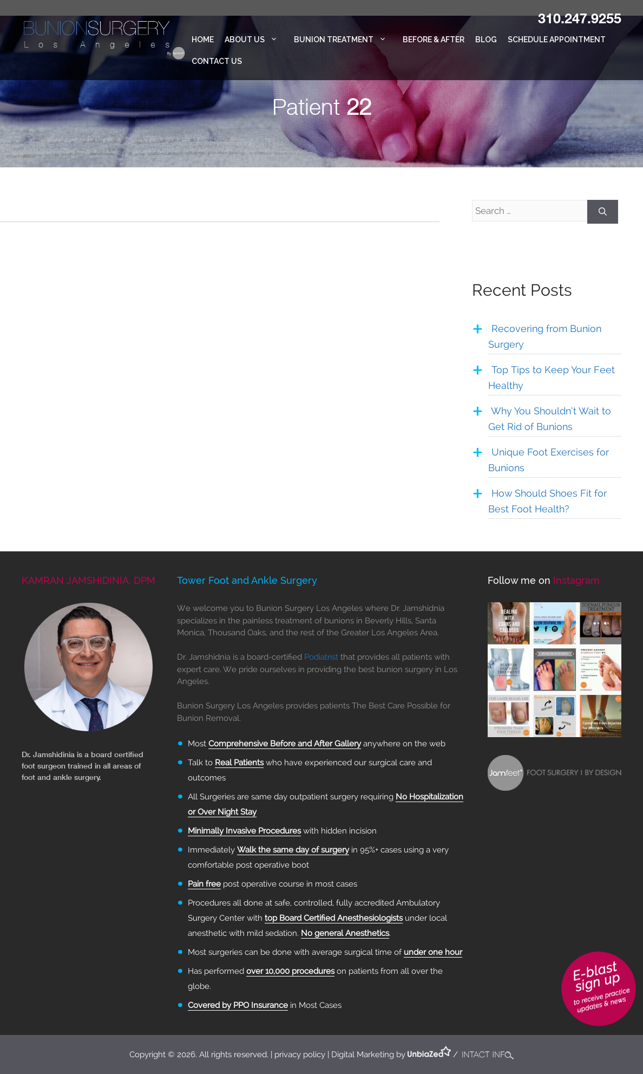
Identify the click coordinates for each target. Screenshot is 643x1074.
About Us (256, 39)
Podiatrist (321, 657)
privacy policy (299, 1054)
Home (203, 39)
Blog (486, 39)
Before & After (433, 39)
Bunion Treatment (345, 39)
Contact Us (217, 61)
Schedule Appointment (557, 39)
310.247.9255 (579, 18)
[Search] (602, 212)
